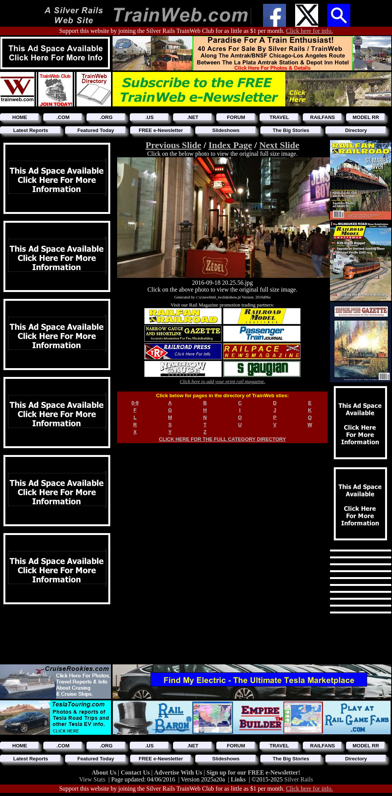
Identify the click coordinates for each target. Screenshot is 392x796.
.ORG (106, 117)
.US (149, 117)
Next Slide (279, 145)
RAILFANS (322, 117)
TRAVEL (279, 117)
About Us (105, 772)
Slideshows (226, 130)
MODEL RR (366, 117)
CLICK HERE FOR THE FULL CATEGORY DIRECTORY (222, 439)
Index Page (230, 145)
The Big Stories (291, 130)
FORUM (236, 117)
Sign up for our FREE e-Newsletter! (253, 772)
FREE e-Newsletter (161, 130)
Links (238, 779)
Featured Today (95, 130)
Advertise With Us (179, 772)
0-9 (135, 403)
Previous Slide (173, 145)
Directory (356, 130)
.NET (193, 117)
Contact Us (136, 772)
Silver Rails (298, 779)
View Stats (92, 779)
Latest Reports (30, 130)
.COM (63, 117)
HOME (19, 117)
